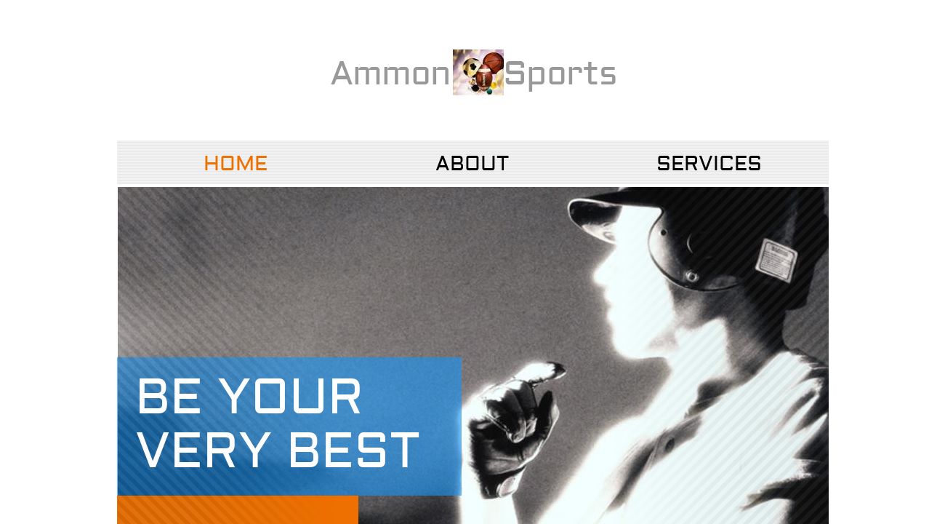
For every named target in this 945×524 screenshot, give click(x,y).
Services (709, 164)
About (472, 164)
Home (236, 164)
